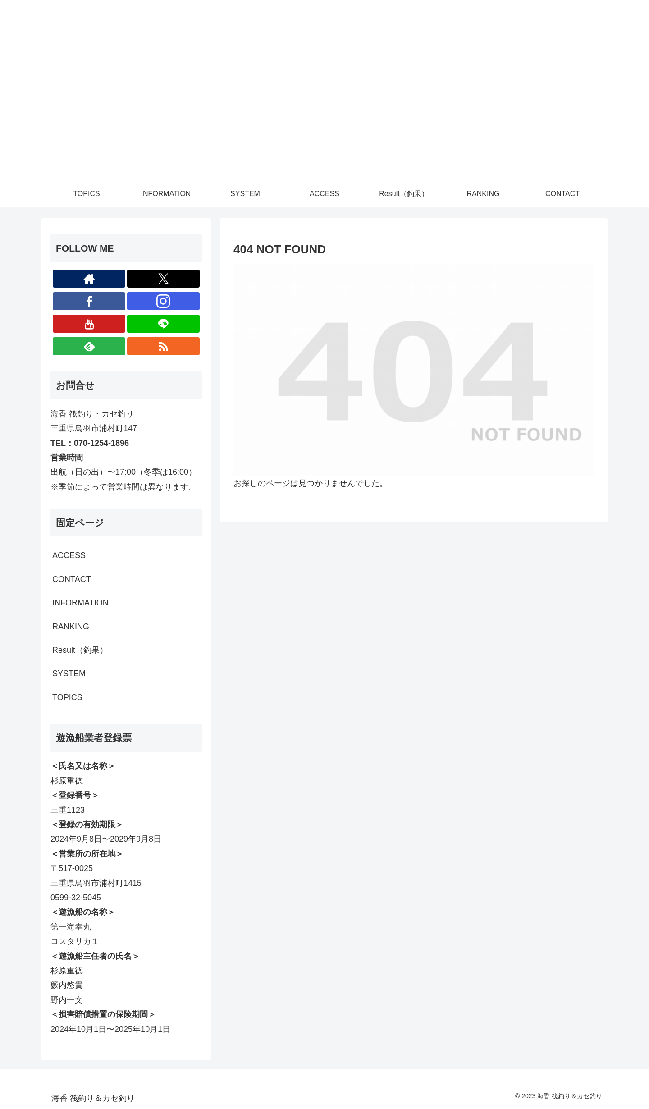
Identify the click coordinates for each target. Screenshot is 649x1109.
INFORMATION (80, 602)
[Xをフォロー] (163, 279)
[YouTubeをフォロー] (89, 324)
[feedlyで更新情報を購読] (89, 346)
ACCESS (69, 555)
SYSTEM (69, 673)
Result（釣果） (80, 650)
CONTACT (71, 579)
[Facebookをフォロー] (89, 301)
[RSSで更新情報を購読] (163, 346)
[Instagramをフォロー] (163, 301)
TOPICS (67, 697)
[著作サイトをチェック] (89, 279)
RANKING (70, 626)
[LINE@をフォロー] (163, 324)
